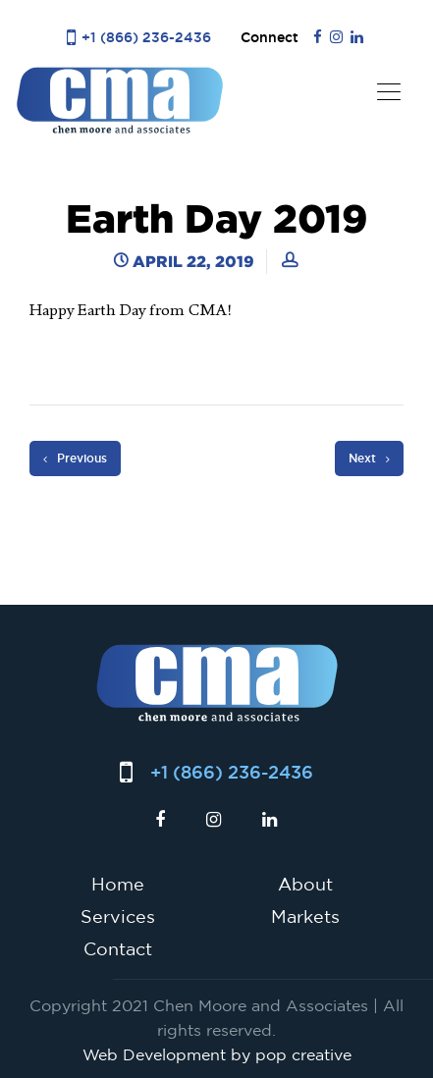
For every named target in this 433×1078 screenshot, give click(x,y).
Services (118, 916)
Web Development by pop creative (217, 1054)
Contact (117, 948)
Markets (305, 916)
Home (117, 883)
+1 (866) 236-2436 (146, 36)
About (305, 883)
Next (369, 458)
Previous (75, 458)
